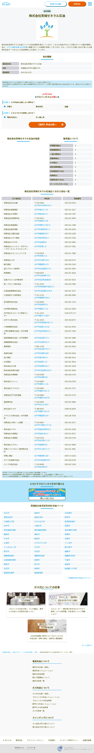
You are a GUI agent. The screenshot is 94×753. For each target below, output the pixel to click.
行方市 (6, 538)
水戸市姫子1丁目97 (41, 315)
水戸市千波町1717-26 (42, 425)
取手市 (6, 551)
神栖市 (67, 534)
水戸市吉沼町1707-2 (42, 349)
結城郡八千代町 (71, 568)
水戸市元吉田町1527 (42, 275)
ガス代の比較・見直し (41, 693)
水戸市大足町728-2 (41, 260)
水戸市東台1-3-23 (41, 209)
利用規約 (51, 740)
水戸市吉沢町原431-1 (42, 331)
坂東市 (37, 568)
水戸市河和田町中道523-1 (44, 286)
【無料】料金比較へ (50, 124)
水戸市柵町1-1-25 (41, 384)
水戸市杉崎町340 (41, 377)
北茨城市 (68, 513)
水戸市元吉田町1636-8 (43, 290)
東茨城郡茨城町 (10, 530)
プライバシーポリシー (35, 740)
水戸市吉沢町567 (41, 467)
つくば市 (68, 542)
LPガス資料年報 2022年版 (17, 47)
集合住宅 (37, 106)
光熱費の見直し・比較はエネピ (11, 652)
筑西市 (37, 560)
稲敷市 (67, 551)
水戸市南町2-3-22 (41, 308)
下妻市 (67, 560)
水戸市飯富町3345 (41, 415)
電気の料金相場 (38, 674)
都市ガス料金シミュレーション (44, 704)
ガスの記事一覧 (38, 710)
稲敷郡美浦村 (9, 555)
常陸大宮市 (38, 517)
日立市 (6, 513)
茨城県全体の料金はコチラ (78, 578)
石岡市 (67, 538)
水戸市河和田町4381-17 (43, 322)
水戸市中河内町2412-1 (43, 205)
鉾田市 (37, 538)
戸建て (7, 106)
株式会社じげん (19, 747)
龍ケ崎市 (68, 547)
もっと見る (86, 645)
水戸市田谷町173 (41, 214)
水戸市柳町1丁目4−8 (42, 225)
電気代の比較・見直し (41, 667)
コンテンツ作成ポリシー (69, 740)
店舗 (64, 106)
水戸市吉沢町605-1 (41, 238)
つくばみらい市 (10, 547)
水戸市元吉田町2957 (42, 460)
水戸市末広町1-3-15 (42, 440)
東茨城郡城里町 (40, 530)
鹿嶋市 (6, 534)
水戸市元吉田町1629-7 (43, 370)
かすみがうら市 (40, 542)
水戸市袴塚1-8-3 (40, 255)
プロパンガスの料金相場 (41, 700)
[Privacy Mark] (60, 749)
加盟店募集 (87, 740)
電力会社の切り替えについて (43, 727)
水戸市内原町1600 (41, 353)
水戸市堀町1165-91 (41, 411)
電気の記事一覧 (38, 681)
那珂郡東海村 (70, 521)
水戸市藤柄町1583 (41, 455)
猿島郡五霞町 (9, 572)
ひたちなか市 (39, 521)
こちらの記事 (48, 474)
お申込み (77, 4)
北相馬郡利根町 (10, 560)
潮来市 (37, 534)
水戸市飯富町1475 (41, 264)
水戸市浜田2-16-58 (41, 326)
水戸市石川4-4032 (41, 404)
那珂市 (67, 517)
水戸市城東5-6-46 (41, 220)
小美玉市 (37, 525)
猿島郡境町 (38, 572)
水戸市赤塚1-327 (40, 361)
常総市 (6, 564)
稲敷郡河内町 (70, 555)
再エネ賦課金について (41, 677)
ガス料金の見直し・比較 (30, 652)
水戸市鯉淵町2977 (41, 233)
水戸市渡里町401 (41, 444)
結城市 (67, 564)
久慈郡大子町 (9, 521)
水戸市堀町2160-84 (41, 397)
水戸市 (6, 525)
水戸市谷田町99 (40, 242)
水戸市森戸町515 (41, 357)
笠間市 (67, 525)
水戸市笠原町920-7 (41, 366)
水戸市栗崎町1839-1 (42, 297)
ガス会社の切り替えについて (43, 723)
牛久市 (37, 547)
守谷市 (37, 551)
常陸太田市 (8, 517)
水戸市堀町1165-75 (41, 390)
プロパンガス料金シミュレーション (46, 697)
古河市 (6, 568)
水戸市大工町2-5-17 (42, 449)
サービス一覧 (31, 747)
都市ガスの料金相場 (40, 707)
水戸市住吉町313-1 (41, 337)
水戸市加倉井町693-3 (42, 429)
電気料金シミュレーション (42, 670)
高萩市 (37, 513)
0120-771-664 (55, 4)
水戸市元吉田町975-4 (42, 268)
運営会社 (19, 740)
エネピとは (7, 740)
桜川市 (37, 564)
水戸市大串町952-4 (41, 342)
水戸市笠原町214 (41, 304)
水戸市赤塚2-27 (40, 246)
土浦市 (6, 542)
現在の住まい (10, 117)
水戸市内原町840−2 (42, 229)
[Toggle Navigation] (90, 4)
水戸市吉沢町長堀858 (42, 279)
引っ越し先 (38, 117)
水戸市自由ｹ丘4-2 (41, 433)
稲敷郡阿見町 (39, 555)
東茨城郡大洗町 (71, 530)
